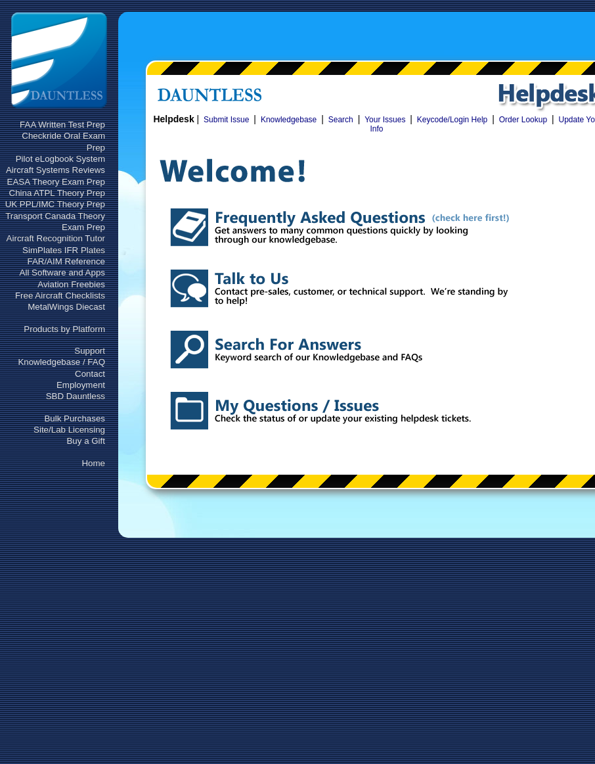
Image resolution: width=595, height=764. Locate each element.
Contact (90, 374)
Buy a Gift (85, 441)
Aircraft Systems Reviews (55, 170)
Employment (80, 385)
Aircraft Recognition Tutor (56, 238)
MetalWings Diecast (66, 307)
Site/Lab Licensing (69, 430)
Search (340, 119)
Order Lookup (523, 119)
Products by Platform (64, 329)
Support (89, 351)
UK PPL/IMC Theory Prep (55, 204)
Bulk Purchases (74, 418)
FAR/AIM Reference (66, 261)
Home (93, 463)
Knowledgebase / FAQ (61, 362)
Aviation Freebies (71, 284)
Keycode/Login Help (452, 119)
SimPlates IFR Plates (63, 250)
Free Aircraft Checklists (60, 295)
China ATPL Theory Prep (57, 193)
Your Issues (384, 119)
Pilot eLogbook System (60, 159)
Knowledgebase (289, 119)
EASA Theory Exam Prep (56, 182)
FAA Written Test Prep (62, 125)
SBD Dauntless (75, 396)
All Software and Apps (62, 272)
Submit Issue (226, 119)
